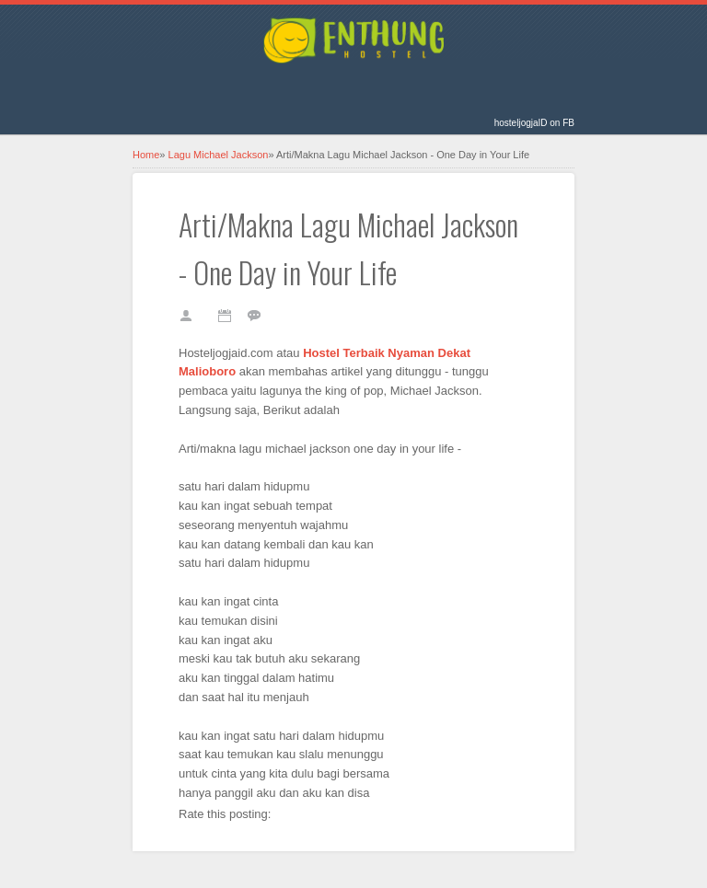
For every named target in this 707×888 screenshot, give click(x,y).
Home (146, 154)
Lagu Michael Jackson (218, 154)
